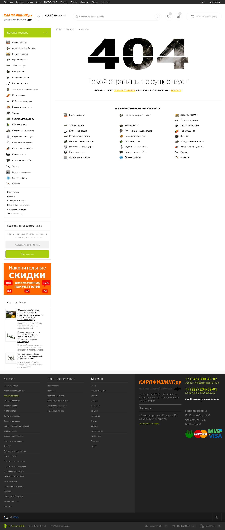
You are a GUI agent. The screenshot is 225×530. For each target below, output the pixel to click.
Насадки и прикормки (132, 136)
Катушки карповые (187, 125)
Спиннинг (182, 157)
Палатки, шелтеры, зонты (79, 141)
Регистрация (214, 2)
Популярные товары (16, 201)
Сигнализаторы (74, 152)
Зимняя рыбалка (130, 157)
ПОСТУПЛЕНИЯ (18, 2)
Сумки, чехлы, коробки (133, 152)
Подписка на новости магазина (24, 225)
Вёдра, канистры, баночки (134, 115)
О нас (6, 2)
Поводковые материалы (189, 141)
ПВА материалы (129, 141)
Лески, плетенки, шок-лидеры (136, 131)
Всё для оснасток (186, 115)
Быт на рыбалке (74, 115)
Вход (203, 2)
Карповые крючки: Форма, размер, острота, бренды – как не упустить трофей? (30, 356)
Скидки (62, 2)
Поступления (13, 192)
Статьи (83, 2)
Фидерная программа (77, 157)
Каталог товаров (27, 32)
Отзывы (31, 2)
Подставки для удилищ (133, 147)
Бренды (93, 2)
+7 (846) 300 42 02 (37, 526)
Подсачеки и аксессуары (78, 147)
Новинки (11, 196)
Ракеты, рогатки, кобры (189, 147)
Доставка (51, 2)
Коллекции (96, 436)
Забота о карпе (74, 125)
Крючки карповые (75, 131)
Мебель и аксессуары (77, 136)
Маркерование (185, 131)
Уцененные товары (15, 214)
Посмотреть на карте (149, 423)
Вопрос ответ (105, 2)
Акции (93, 446)
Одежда (181, 136)
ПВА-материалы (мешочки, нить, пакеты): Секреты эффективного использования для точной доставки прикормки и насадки (30, 315)
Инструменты (128, 125)
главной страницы (124, 90)
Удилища (182, 152)
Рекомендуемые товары (18, 205)
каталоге (176, 90)
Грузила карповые (186, 120)
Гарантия (95, 441)
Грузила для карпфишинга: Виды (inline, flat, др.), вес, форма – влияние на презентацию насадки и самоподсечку (28, 337)
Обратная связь (14, 526)
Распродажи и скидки (16, 209)
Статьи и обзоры (16, 302)
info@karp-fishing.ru (59, 526)
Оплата (41, 2)
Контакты (73, 2)
